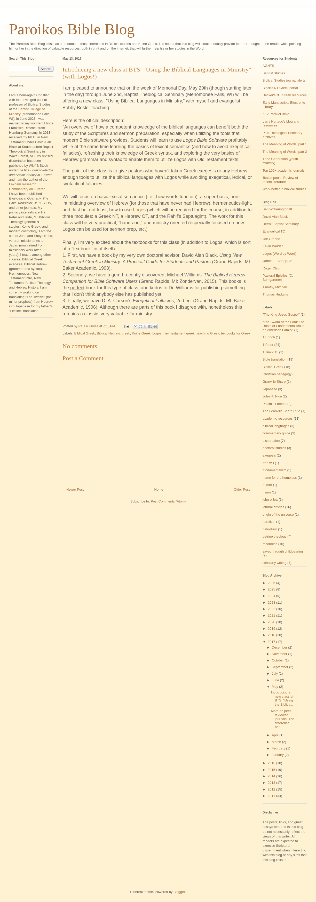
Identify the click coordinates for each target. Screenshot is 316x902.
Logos (139, 209)
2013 (272, 783)
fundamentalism (274, 470)
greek (126, 333)
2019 (272, 628)
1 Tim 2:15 (270, 352)
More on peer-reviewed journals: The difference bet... (282, 719)
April (276, 735)
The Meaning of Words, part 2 (285, 152)
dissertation (271, 441)
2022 (272, 609)
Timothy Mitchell (275, 287)
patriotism (270, 529)
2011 (272, 796)
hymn (267, 492)
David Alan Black (275, 217)
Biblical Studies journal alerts (284, 80)
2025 (272, 589)
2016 (272, 763)
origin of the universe (278, 514)
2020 (272, 622)
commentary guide (276, 433)
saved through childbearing (283, 551)
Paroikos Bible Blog (72, 29)
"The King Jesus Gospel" (281, 314)
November (280, 654)
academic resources (278, 418)
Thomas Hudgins (275, 294)
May (275, 687)
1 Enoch (269, 337)
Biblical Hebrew (108, 333)
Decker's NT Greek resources (285, 95)
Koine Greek (141, 333)
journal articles (273, 507)
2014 (272, 776)
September (280, 667)
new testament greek (179, 333)
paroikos (269, 522)
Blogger (179, 892)
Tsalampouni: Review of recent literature (280, 180)
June (276, 680)
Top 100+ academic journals (283, 170)
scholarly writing (274, 563)
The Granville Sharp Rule (281, 411)
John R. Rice (272, 396)
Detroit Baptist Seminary (281, 224)
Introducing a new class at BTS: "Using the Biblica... (282, 698)
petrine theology (275, 536)
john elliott (270, 499)
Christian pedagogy (277, 374)
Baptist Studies (274, 73)
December (280, 647)
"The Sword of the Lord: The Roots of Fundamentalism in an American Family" (284, 326)
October (278, 660)
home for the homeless (280, 478)
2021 (272, 615)
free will (268, 463)
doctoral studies (274, 448)
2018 (272, 635)
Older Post (242, 489)
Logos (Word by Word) (279, 254)
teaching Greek (207, 333)
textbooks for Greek (235, 333)
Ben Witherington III (277, 209)
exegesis (269, 455)
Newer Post (75, 489)
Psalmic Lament (274, 404)
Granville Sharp (274, 382)
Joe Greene (271, 239)
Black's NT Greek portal (280, 88)
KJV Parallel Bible (276, 114)
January (278, 755)
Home (158, 489)
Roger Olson (272, 268)
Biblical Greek (84, 333)
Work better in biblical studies (284, 189)
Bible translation (275, 359)
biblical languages (276, 426)
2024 (272, 596)
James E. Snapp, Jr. (278, 261)
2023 (272, 602)
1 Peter (268, 345)
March (277, 742)
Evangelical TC (274, 231)
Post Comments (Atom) (168, 501)
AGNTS (268, 66)
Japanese (270, 389)
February (279, 748)
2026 (272, 583)
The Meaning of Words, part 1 (285, 144)
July (275, 673)
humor (267, 485)
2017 (272, 642)
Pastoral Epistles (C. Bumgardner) (278, 278)
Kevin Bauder (273, 246)
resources (270, 544)
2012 (272, 789)
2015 (272, 770)
